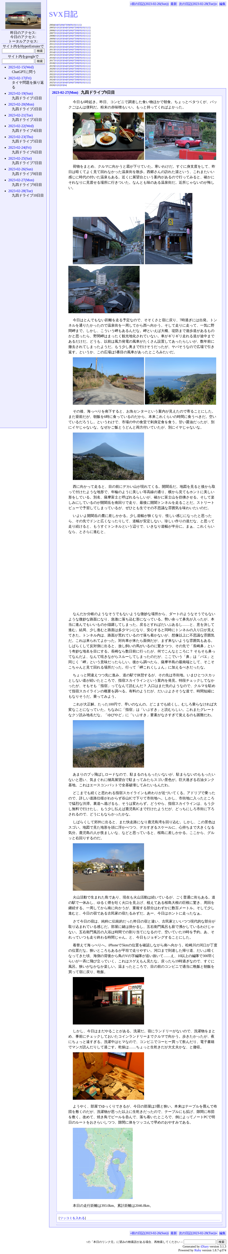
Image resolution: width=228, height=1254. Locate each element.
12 (80, 24)
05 (59, 24)
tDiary (205, 1246)
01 (56, 27)
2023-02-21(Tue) (20, 115)
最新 (174, 4)
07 (65, 24)
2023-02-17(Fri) (19, 78)
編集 (222, 4)
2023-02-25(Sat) (20, 158)
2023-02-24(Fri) (19, 147)
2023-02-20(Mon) (21, 104)
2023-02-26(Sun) (20, 169)
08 (68, 24)
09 (71, 24)
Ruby (197, 1250)
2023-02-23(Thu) (20, 137)
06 (62, 24)
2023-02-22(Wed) (21, 126)
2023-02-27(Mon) (65, 92)
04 (56, 24)
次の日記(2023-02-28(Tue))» (198, 4)
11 (77, 24)
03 (62, 27)
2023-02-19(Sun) (20, 93)
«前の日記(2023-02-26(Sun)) (149, 4)
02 (59, 27)
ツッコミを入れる (72, 1218)
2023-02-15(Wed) (21, 67)
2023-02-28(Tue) (20, 191)
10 (74, 24)
